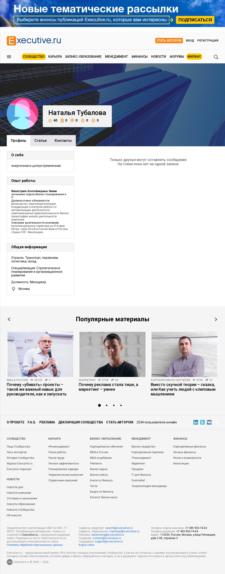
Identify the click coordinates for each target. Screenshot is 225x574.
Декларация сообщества (80, 422)
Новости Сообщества (20, 509)
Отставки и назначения (22, 498)
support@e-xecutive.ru (109, 541)
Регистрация (207, 40)
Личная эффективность (63, 463)
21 (211, 380)
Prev (9, 319)
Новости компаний (19, 492)
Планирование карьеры (63, 469)
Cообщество (16, 438)
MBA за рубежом (101, 457)
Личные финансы (184, 452)
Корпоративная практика (148, 452)
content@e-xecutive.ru (107, 538)
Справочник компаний (62, 480)
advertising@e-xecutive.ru (107, 534)
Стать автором (169, 40)
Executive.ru (30, 534)
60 (52, 120)
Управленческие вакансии (65, 474)
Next (216, 319)
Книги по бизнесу (101, 480)
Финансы (139, 56)
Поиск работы (57, 452)
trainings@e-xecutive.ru (125, 531)
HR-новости (14, 515)
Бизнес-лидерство (143, 446)
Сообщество (34, 56)
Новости (158, 56)
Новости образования (21, 504)
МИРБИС (194, 56)
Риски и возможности (187, 457)
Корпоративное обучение (170, 380)
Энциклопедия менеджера (149, 486)
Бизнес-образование (83, 56)
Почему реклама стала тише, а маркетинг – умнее (108, 387)
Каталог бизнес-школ (103, 497)
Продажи (137, 469)
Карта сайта (86, 544)
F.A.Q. (32, 422)
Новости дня (15, 487)
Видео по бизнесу (101, 491)
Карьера (55, 56)
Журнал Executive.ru (20, 463)
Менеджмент (116, 56)
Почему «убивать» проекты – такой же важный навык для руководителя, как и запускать (37, 389)
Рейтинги (96, 463)
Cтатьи (40, 140)
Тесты (94, 486)
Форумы (177, 56)
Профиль (18, 140)
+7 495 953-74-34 (196, 528)
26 (116, 380)
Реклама (47, 422)
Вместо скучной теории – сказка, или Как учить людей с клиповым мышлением (183, 389)
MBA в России (17, 380)
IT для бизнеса (141, 474)
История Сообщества (20, 457)
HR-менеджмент (59, 446)
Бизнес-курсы (99, 469)
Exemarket (138, 480)
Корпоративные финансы (189, 446)
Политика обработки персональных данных (35, 544)
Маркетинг (87, 380)
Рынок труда (56, 457)
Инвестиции (181, 463)
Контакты (63, 140)
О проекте (15, 422)
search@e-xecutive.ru (119, 528)
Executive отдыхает (19, 469)
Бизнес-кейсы (99, 474)
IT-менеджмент (141, 457)
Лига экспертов (17, 452)
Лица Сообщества (18, 446)
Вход (190, 40)
